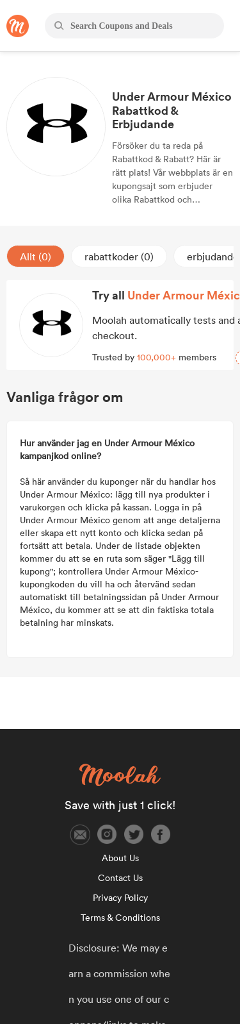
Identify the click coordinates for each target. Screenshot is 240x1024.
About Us (120, 858)
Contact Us (120, 878)
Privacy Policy (120, 897)
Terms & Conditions (120, 917)
